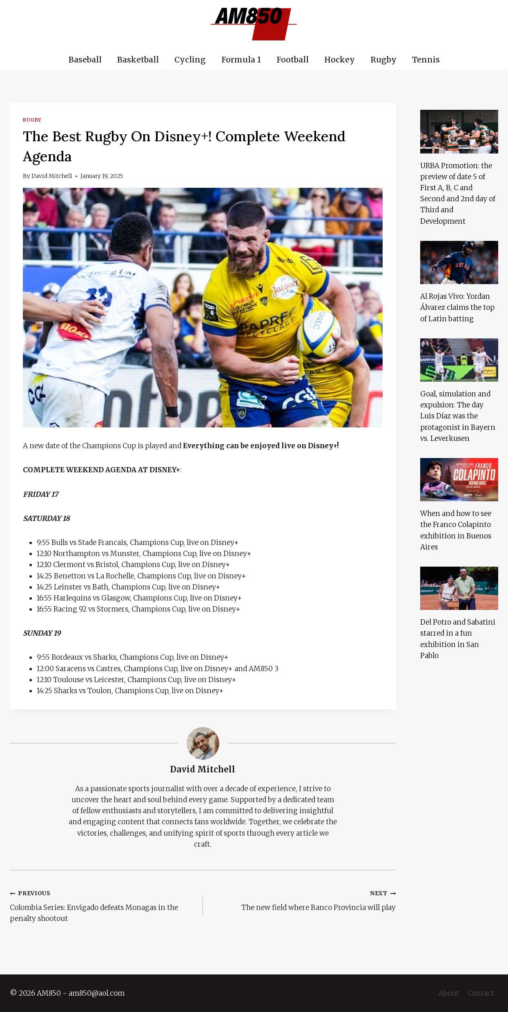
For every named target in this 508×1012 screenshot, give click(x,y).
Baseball (85, 60)
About (449, 993)
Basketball (138, 60)
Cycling (190, 60)
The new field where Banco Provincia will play (303, 899)
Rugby (383, 60)
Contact (481, 993)
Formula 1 (241, 60)
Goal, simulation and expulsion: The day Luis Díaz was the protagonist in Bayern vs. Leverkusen (457, 416)
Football (292, 60)
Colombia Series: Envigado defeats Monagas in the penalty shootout (103, 905)
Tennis (426, 60)
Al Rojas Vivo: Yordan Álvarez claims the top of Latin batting (457, 307)
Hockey (339, 60)
